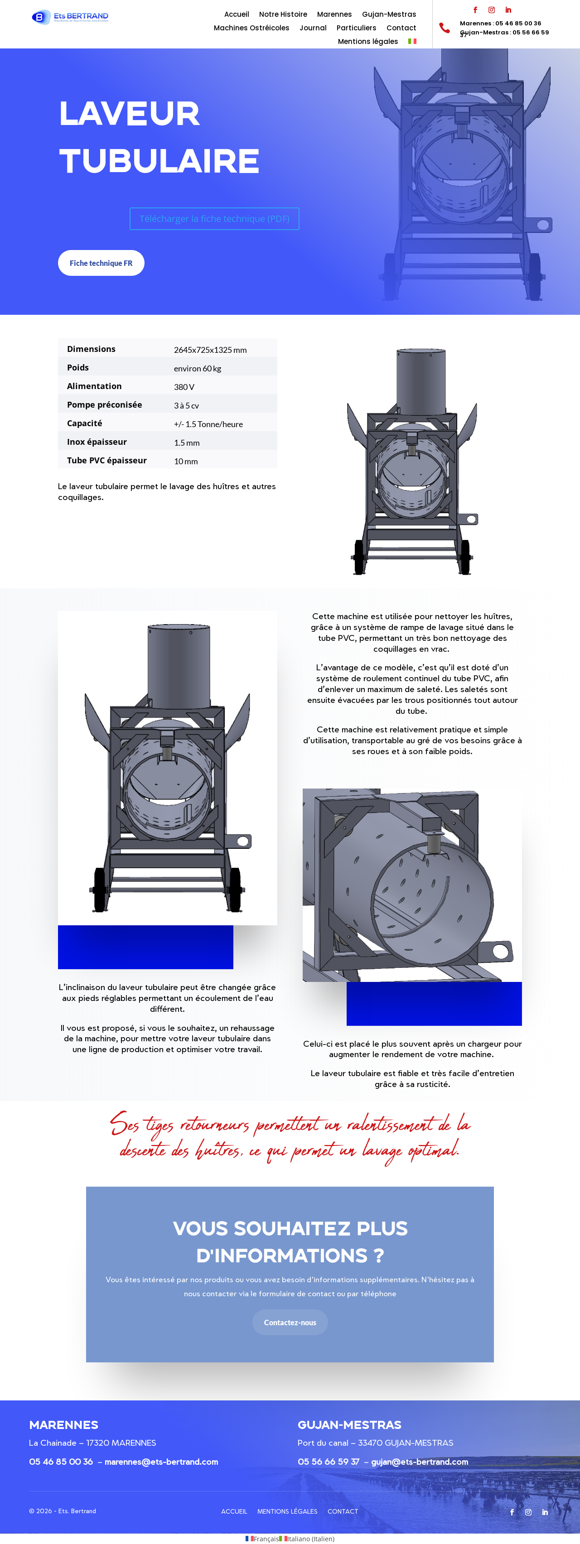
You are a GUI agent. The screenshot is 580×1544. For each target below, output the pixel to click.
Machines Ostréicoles (252, 29)
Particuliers (357, 29)
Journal (313, 29)
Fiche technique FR (101, 263)
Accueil (236, 15)
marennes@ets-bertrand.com (161, 1462)
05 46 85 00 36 (61, 1462)
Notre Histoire (283, 15)
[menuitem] (412, 43)
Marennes (334, 15)
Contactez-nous (290, 1322)
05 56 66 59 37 (328, 1462)
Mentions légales (368, 42)
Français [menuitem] (266, 1538)
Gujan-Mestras (389, 15)
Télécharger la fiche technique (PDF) (215, 218)
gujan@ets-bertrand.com (419, 1462)
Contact (401, 29)
